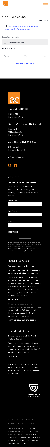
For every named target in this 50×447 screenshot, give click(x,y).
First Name (13, 201)
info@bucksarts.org (17, 157)
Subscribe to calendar (24, 63)
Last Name (13, 211)
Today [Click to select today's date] (25, 56)
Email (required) (15, 222)
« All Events (43, 20)
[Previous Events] (5, 56)
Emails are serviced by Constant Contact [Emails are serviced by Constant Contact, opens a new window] (23, 251)
